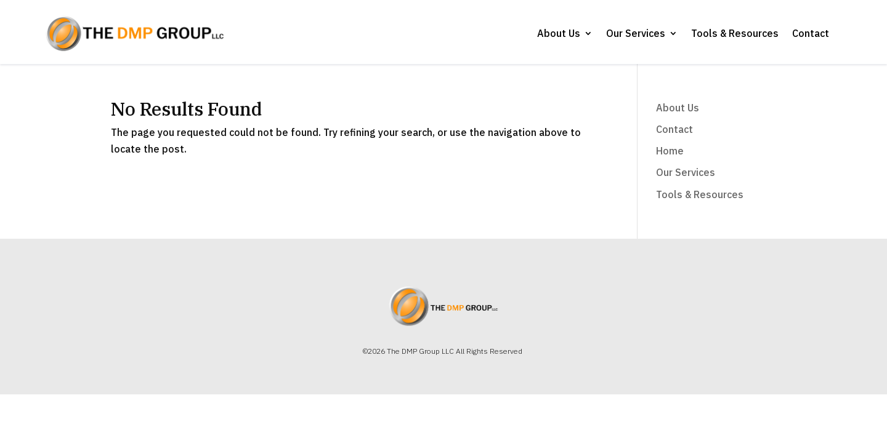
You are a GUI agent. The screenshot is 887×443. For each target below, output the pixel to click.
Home (670, 151)
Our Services (635, 33)
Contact (810, 33)
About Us (558, 33)
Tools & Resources (735, 33)
